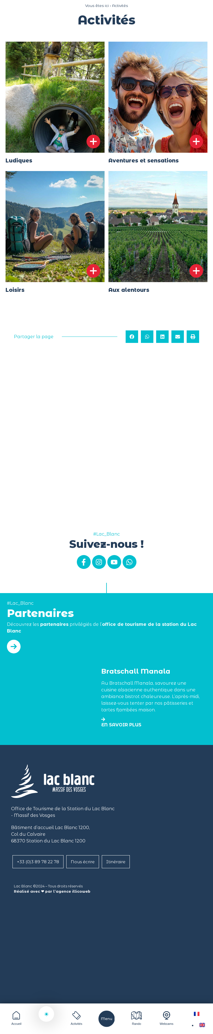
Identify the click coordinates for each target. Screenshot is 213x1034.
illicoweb (81, 891)
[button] (132, 336)
